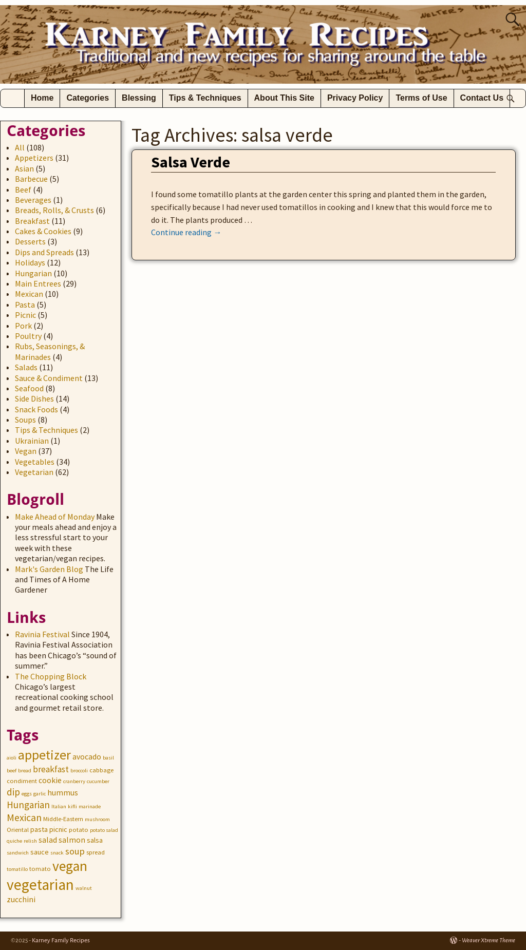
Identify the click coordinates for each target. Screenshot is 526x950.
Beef (23, 189)
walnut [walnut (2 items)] (84, 888)
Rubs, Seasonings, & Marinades (50, 351)
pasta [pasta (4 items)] (39, 829)
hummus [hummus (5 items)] (62, 792)
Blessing (139, 97)
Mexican (29, 294)
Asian (24, 168)
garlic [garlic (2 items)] (39, 793)
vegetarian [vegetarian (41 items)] (40, 884)
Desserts (30, 241)
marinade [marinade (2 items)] (90, 806)
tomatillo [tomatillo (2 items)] (17, 869)
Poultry (28, 336)
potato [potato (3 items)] (78, 829)
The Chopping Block (50, 676)
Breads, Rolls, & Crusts (54, 210)
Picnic (25, 315)
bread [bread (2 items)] (24, 770)
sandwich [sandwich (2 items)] (18, 852)
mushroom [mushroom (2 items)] (97, 819)
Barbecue (31, 179)
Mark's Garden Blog (49, 569)
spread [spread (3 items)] (95, 852)
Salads (26, 367)
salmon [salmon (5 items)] (72, 840)
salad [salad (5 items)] (48, 840)
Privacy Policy (355, 97)
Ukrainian (32, 440)
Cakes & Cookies (43, 231)
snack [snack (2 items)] (57, 852)
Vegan (25, 451)
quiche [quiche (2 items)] (14, 841)
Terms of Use (421, 97)
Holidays (30, 262)
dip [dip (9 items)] (13, 792)
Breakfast (32, 221)
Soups (25, 419)
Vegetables (34, 462)
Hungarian (33, 273)
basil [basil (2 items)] (108, 757)
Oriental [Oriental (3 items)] (18, 829)
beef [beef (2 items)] (11, 770)
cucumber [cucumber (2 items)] (98, 781)
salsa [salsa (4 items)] (95, 840)
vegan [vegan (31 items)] (69, 866)
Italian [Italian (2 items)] (58, 806)
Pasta (25, 304)
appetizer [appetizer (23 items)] (44, 755)
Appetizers (34, 158)
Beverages (33, 200)
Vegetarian (34, 472)
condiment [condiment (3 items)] (22, 781)
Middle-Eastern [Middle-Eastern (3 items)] (63, 819)
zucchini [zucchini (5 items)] (21, 899)
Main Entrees (38, 283)
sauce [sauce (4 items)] (39, 852)
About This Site (284, 97)
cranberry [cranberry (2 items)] (74, 781)
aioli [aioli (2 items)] (11, 757)
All (20, 147)
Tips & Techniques (205, 97)
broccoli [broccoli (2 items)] (79, 770)
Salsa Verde (190, 162)
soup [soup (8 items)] (75, 851)
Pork (23, 325)
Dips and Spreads (44, 252)
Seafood (29, 388)
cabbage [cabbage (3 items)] (101, 770)
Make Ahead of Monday (55, 516)
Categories (87, 97)
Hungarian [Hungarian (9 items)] (28, 805)
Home (42, 97)
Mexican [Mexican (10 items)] (24, 817)
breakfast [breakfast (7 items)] (51, 769)
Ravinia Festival (42, 634)
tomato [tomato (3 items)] (40, 868)
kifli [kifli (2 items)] (72, 806)
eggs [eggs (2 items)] (27, 793)
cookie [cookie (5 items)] (50, 780)
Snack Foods (36, 409)
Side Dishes (34, 398)
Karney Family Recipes (61, 940)
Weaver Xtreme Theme (488, 940)
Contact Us (481, 97)
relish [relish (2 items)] (30, 841)
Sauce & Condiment (49, 378)
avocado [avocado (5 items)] (86, 757)
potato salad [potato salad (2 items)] (104, 830)
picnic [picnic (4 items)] (58, 829)
